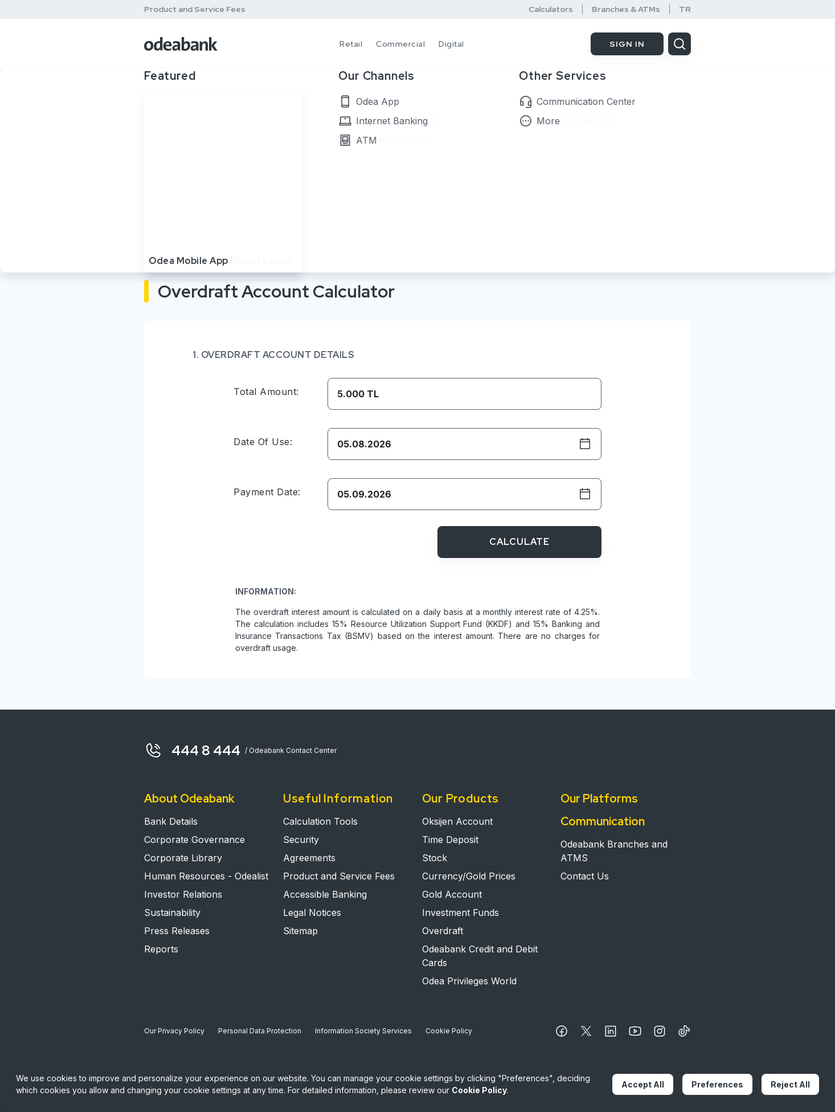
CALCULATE (519, 542)
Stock (434, 857)
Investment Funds (460, 912)
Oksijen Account (457, 821)
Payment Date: (267, 492)
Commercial (400, 44)
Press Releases (177, 930)
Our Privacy (174, 1031)
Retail (350, 44)
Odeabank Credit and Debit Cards (480, 955)
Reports (161, 949)
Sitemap (300, 930)
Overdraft (442, 930)
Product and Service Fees (194, 9)
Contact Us (584, 876)
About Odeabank (189, 798)
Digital (451, 44)
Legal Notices (312, 912)
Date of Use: (263, 441)
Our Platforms (599, 798)
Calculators (551, 9)
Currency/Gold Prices (468, 876)
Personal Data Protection (259, 1031)
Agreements (309, 857)
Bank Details (171, 821)
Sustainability (172, 912)
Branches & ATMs (626, 9)
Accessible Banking (325, 894)
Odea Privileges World (469, 981)
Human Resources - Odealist (206, 876)
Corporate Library (183, 857)
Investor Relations (183, 894)
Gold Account (452, 894)
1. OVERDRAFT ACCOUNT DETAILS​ (273, 355)
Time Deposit (450, 839)
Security (301, 839)
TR (685, 9)
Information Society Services (363, 1031)
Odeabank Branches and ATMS (614, 850)
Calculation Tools (320, 821)
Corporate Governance (194, 839)
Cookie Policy (448, 1031)
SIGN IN (627, 44)
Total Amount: (266, 391)
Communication (602, 821)
